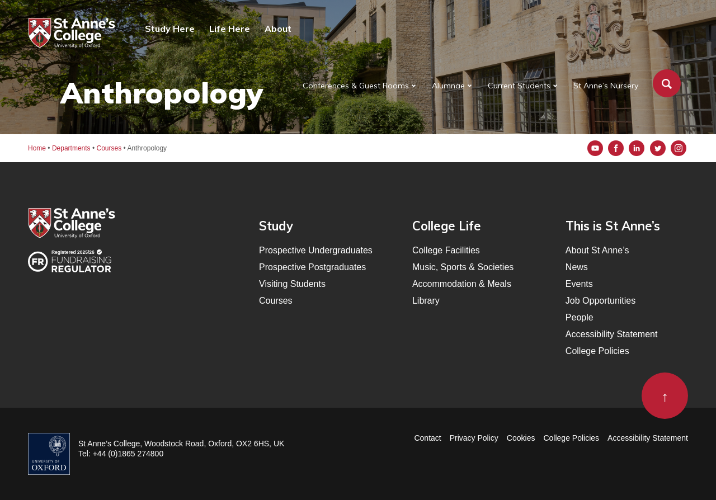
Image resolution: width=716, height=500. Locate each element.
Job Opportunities (600, 300)
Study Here (170, 28)
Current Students (519, 86)
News (577, 267)
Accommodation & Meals (461, 284)
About (278, 28)
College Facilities (446, 250)
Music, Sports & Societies (463, 267)
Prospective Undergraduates (316, 250)
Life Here (229, 28)
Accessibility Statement (612, 334)
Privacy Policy (474, 437)
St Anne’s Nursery (605, 86)
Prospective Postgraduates (312, 267)
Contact (427, 437)
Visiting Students (292, 284)
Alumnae (448, 86)
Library (426, 300)
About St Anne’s (597, 250)
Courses (276, 300)
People (579, 317)
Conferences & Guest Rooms (356, 86)
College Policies (597, 351)
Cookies (521, 437)
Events (579, 284)
